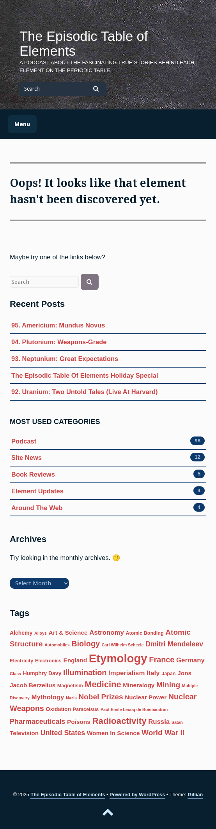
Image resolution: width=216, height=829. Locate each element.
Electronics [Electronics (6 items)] (48, 661)
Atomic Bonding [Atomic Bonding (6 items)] (144, 633)
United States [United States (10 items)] (63, 733)
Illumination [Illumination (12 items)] (84, 672)
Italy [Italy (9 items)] (153, 673)
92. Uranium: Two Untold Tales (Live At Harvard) (84, 391)
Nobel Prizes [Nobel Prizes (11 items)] (100, 697)
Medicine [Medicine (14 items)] (103, 684)
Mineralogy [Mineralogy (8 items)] (138, 685)
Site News (26, 457)
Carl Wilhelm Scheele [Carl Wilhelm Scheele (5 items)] (123, 644)
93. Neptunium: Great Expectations (64, 358)
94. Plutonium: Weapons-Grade (58, 341)
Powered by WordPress (137, 794)
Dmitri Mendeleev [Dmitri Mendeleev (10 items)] (174, 644)
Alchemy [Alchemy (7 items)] (21, 633)
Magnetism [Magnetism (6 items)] (70, 685)
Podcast (23, 441)
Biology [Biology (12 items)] (85, 643)
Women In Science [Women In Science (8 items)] (113, 733)
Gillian (195, 794)
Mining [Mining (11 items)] (168, 685)
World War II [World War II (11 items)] (163, 733)
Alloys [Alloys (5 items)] (40, 633)
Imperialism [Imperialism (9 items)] (126, 673)
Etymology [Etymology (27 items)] (118, 658)
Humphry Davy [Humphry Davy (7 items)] (42, 673)
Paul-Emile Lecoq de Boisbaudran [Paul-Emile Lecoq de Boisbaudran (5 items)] (134, 709)
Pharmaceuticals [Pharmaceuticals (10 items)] (37, 721)
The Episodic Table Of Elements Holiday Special (84, 375)
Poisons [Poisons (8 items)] (78, 721)
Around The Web (37, 508)
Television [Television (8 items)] (24, 733)
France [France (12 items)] (161, 659)
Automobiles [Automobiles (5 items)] (57, 644)
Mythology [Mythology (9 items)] (48, 697)
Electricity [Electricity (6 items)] (21, 661)
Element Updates (37, 491)
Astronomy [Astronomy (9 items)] (106, 632)
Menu (22, 124)
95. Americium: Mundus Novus (58, 325)
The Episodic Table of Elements (83, 43)
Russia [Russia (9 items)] (159, 721)
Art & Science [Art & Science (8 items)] (68, 632)
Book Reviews (33, 474)
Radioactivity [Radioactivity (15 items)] (119, 721)
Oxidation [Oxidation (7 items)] (58, 709)
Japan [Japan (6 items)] (168, 673)
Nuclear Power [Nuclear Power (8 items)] (145, 697)
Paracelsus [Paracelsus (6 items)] (86, 709)
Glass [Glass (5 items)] (15, 673)
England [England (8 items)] (75, 660)
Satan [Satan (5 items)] (177, 722)
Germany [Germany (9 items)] (190, 660)
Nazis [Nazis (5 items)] (71, 697)
